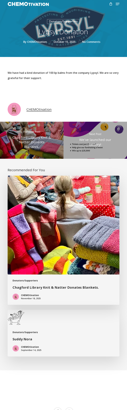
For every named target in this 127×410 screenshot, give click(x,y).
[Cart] (111, 4)
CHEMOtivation (37, 42)
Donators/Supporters (63, 21)
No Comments (91, 42)
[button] (117, 4)
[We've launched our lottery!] (95, 140)
